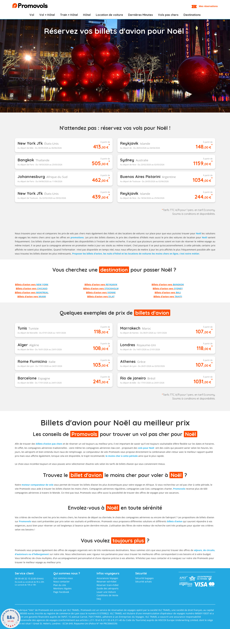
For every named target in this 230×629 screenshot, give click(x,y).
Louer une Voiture (106, 591)
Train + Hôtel (69, 15)
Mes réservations (208, 6)
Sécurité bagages (144, 578)
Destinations (192, 15)
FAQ (99, 598)
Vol (31, 15)
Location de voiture (109, 15)
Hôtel (87, 15)
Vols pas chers (168, 15)
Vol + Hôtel (47, 15)
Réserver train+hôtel (108, 585)
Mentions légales (62, 588)
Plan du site (59, 585)
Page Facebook (61, 591)
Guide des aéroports (108, 588)
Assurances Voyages (107, 578)
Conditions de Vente (107, 595)
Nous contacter (61, 581)
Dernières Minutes (140, 15)
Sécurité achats (143, 581)
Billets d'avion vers (31, 284)
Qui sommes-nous (63, 578)
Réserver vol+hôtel (106, 581)
